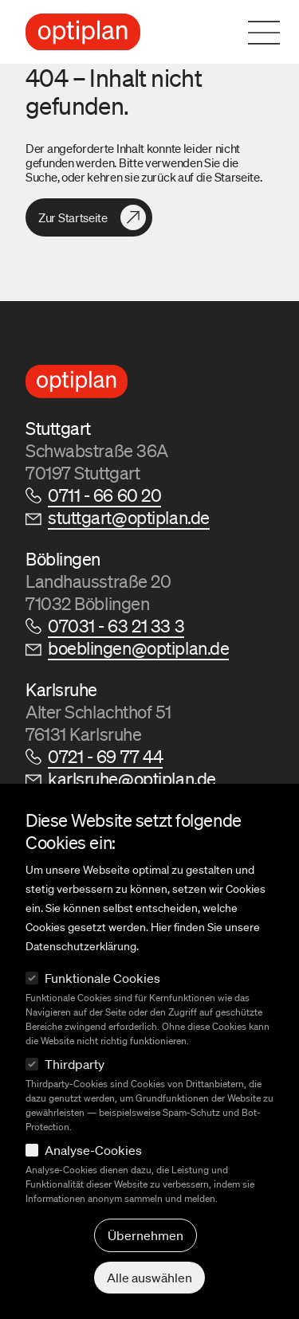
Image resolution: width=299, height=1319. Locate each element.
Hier (161, 927)
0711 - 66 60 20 (104, 495)
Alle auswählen (149, 1278)
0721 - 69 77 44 (105, 756)
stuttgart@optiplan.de (129, 517)
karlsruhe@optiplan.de (132, 778)
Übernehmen (145, 1235)
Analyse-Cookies (93, 1150)
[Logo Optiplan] (83, 32)
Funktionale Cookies (102, 978)
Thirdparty (74, 1064)
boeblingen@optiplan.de (138, 648)
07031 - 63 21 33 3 (116, 625)
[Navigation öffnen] (273, 32)
